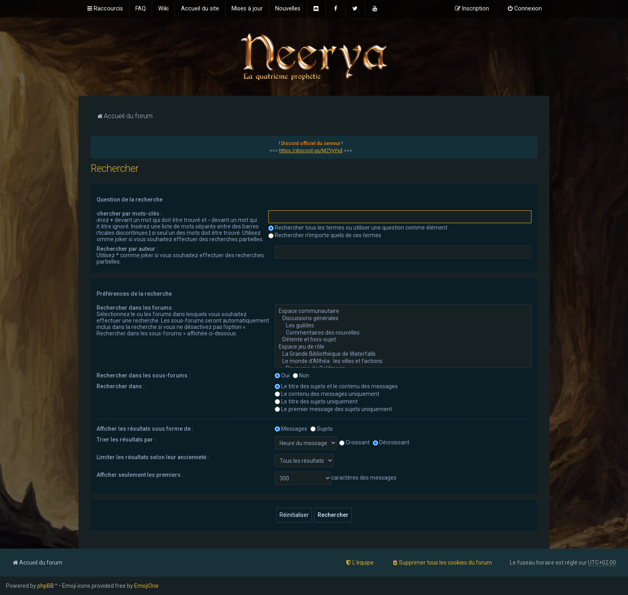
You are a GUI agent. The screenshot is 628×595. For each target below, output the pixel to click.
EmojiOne (146, 586)
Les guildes (403, 325)
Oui (282, 375)
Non (301, 375)
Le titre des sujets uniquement (316, 401)
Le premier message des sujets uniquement (333, 409)
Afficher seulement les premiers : (140, 475)
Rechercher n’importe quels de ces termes (324, 235)
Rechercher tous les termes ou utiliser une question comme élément (357, 227)
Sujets (321, 429)
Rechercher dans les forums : (136, 308)
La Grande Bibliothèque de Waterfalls (403, 354)
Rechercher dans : (121, 386)
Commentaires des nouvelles (403, 333)
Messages (291, 429)
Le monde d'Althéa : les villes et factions (403, 361)
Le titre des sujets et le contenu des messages (336, 386)
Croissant (354, 442)
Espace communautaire (403, 311)
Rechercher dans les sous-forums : (143, 375)
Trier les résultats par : (126, 439)
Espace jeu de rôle (403, 347)
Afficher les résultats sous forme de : (145, 429)
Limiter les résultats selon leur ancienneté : (153, 457)
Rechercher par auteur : (127, 249)
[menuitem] (140, 8)
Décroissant (391, 442)
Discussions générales (403, 318)
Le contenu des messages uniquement (327, 394)
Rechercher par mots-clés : (126, 213)
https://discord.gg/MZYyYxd (310, 150)
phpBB (45, 586)
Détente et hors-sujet (403, 339)
